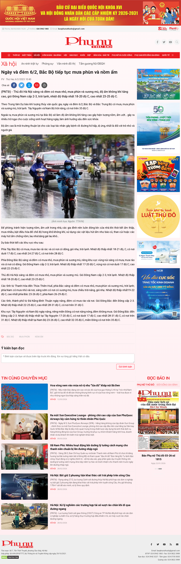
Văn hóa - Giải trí (101, 55)
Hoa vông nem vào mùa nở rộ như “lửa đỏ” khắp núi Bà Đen (85, 385)
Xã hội (37, 55)
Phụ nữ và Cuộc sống (122, 55)
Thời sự (16, 55)
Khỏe (82, 55)
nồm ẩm (39, 337)
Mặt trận (26, 55)
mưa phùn (24, 337)
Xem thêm (158, 474)
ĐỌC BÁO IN (158, 378)
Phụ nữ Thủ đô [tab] (145, 384)
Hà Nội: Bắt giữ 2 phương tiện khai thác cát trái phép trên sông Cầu (90, 475)
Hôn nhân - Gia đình (51, 55)
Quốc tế (165, 55)
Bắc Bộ (10, 337)
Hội (65, 55)
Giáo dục (73, 55)
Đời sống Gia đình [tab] (167, 384)
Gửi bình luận (125, 366)
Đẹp (89, 55)
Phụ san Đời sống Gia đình (146, 55)
